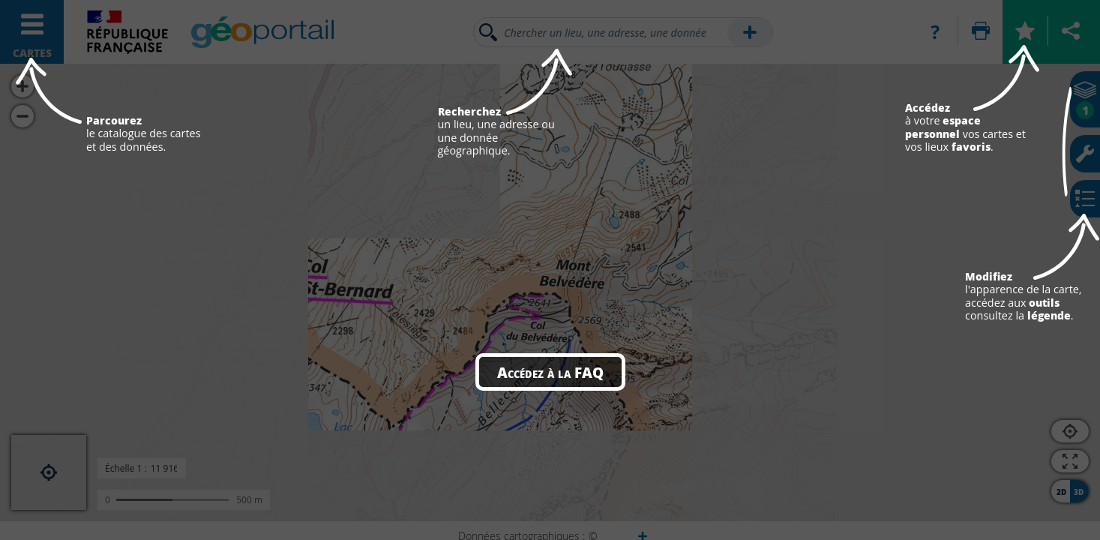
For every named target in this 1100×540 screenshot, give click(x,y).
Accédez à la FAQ (550, 372)
